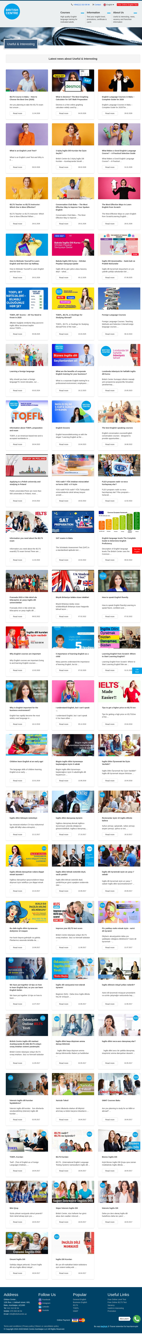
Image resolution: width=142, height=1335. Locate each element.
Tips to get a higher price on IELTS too (119, 708)
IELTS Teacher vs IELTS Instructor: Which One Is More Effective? (25, 205)
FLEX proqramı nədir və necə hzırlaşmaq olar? (115, 483)
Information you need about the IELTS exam (26, 539)
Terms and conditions (13, 1326)
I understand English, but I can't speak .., (73, 709)
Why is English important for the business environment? (24, 709)
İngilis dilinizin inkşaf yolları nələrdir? (118, 985)
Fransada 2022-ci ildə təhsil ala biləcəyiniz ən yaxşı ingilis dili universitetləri (23, 600)
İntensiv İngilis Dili (110, 1208)
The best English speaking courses (117, 428)
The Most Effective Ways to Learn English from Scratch (116, 205)
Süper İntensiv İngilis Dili (67, 1208)
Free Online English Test (127, 5)
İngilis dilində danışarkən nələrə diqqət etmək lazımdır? (27, 873)
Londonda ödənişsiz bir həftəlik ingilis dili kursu (119, 372)
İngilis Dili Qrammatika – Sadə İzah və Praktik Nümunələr (118, 262)
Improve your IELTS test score (69, 928)
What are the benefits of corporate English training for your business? (71, 372)
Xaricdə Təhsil (62, 1100)
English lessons (63, 428)
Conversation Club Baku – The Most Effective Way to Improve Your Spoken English (73, 207)
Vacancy (111, 1305)
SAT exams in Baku (64, 538)
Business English (80, 1302)
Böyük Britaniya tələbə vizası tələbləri (72, 597)
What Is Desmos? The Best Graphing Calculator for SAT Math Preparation (72, 98)
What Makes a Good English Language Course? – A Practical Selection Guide (119, 152)
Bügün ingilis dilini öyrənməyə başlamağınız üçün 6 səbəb (69, 762)
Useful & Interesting (116, 1308)
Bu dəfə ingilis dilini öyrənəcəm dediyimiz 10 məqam (24, 929)
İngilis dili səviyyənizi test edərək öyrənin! (70, 986)
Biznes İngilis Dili (109, 1157)
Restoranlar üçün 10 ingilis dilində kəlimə (117, 819)
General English (79, 1299)
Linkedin (43, 1307)
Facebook (44, 1299)
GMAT (75, 1311)
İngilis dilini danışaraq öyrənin (69, 818)
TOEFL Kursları (16, 1157)
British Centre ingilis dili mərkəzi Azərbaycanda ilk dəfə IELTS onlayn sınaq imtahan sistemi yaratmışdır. (25, 1044)
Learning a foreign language (22, 371)
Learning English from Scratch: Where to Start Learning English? (119, 655)
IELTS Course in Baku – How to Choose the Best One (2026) (23, 98)
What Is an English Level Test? (23, 151)
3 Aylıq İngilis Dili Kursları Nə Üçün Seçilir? (71, 152)
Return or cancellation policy (47, 1326)
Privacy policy (28, 1326)
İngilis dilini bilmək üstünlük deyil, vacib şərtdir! (71, 873)
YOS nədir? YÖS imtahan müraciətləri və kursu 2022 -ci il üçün (72, 483)
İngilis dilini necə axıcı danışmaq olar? (119, 1041)
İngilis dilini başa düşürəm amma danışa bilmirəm (70, 1042)
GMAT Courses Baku (111, 1100)
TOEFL (76, 1308)
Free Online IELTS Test (117, 1302)
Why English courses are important (25, 654)
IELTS (75, 1305)
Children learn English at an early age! (26, 761)
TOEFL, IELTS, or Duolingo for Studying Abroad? (69, 316)
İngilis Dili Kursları (64, 1259)
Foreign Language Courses (114, 315)
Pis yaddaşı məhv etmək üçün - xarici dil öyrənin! (118, 929)
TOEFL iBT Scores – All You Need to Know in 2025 (25, 316)
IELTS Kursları (62, 1157)
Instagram (44, 1303)
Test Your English (137, 550)
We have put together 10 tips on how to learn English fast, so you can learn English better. (26, 987)
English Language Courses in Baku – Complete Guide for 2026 (118, 98)
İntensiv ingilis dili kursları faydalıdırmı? (21, 1101)
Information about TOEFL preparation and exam (26, 429)
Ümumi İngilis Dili (17, 1259)
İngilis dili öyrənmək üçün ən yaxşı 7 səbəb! (118, 873)
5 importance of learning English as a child (72, 655)
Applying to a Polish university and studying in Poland (25, 483)
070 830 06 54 (16, 1311)
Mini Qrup (14, 1208)
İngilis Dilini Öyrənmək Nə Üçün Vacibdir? (116, 762)
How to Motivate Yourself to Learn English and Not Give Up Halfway (24, 262)
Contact (98, 5)
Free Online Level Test (117, 1299)
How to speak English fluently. (115, 597)
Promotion (112, 1311)
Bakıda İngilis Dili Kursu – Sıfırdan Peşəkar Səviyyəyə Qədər (71, 262)
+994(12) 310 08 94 (81, 5)
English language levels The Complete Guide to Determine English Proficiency (119, 541)
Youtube (43, 1310)
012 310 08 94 (13, 1308)
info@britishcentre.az (18, 1314)
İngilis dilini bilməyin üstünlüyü (23, 818)
